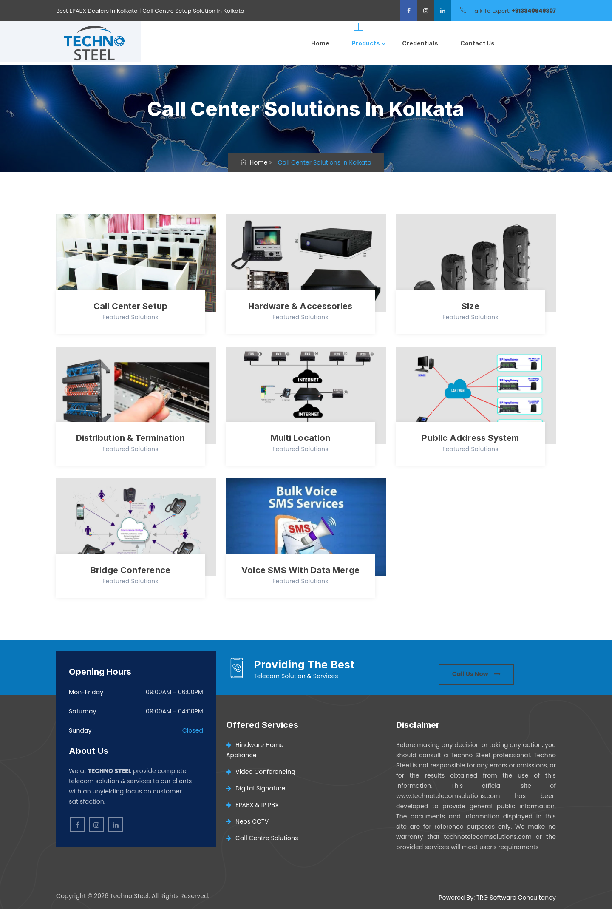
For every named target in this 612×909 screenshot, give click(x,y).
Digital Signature (255, 788)
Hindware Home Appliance (254, 750)
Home (320, 43)
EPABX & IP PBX (252, 805)
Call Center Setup (130, 306)
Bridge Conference (130, 570)
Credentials (420, 43)
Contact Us (477, 43)
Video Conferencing (260, 771)
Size (470, 306)
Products (365, 43)
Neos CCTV (247, 821)
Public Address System (470, 438)
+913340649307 (534, 11)
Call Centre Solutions (262, 838)
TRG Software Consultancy (516, 897)
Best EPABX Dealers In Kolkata (97, 11)
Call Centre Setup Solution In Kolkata (193, 11)
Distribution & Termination (130, 438)
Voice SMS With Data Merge (300, 570)
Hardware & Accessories (300, 306)
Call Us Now (476, 674)
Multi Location (300, 438)
